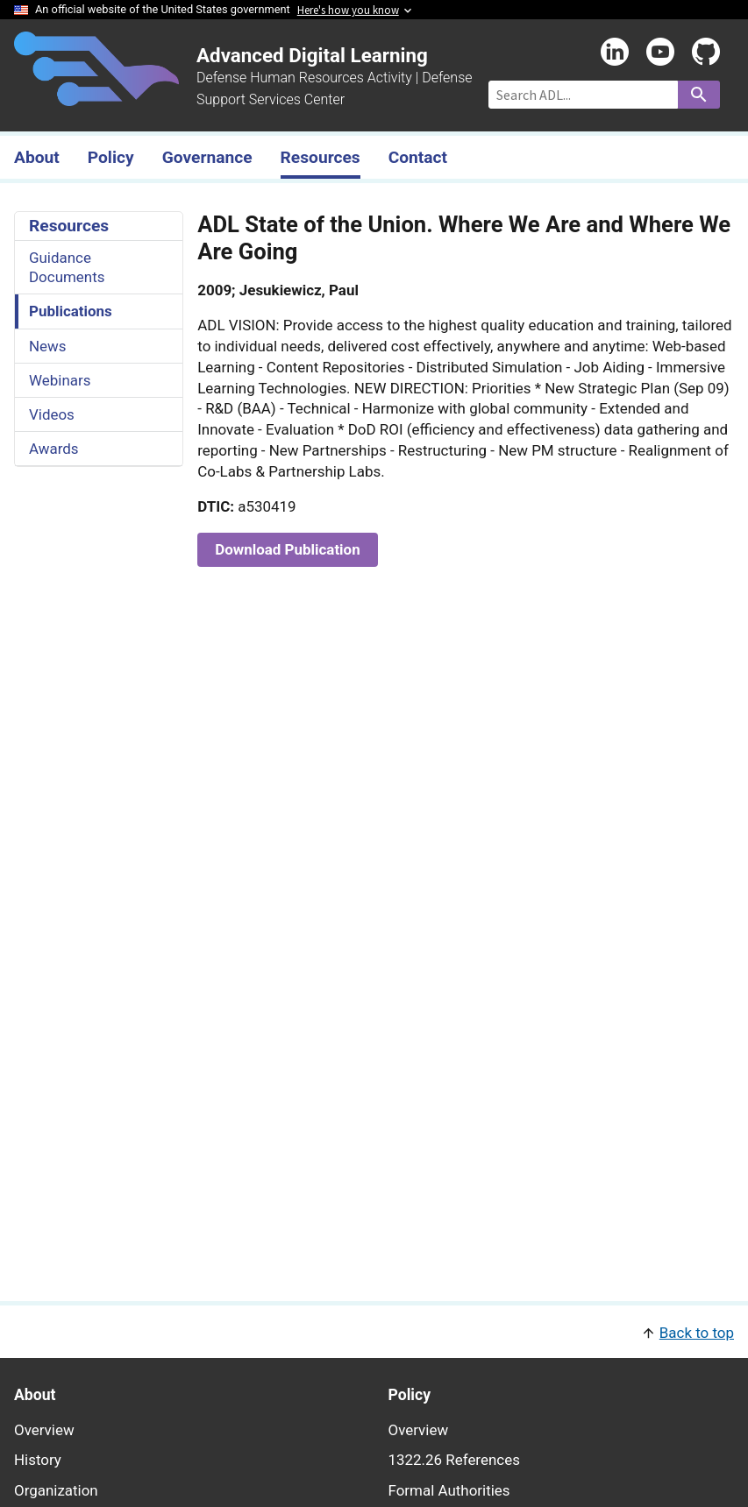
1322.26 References (454, 1459)
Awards (54, 448)
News (48, 346)
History (37, 1459)
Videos (52, 414)
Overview (44, 1430)
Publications (70, 311)
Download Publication (287, 549)
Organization (56, 1490)
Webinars (59, 380)
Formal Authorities (449, 1490)
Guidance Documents (66, 267)
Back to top (696, 1332)
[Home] (96, 95)
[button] (374, 1331)
